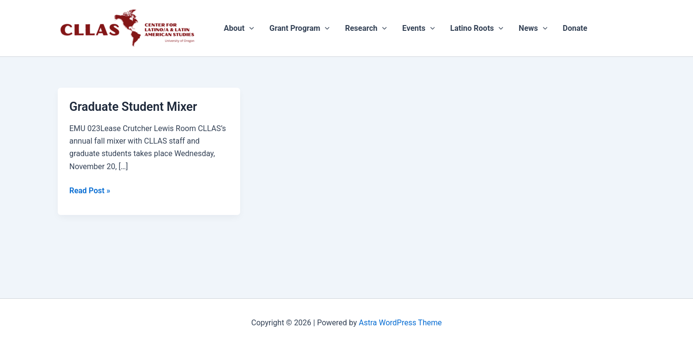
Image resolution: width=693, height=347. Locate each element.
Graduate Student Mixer (133, 107)
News (533, 28)
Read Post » (89, 190)
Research (366, 28)
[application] (249, 28)
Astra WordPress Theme (400, 322)
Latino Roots (476, 28)
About (239, 28)
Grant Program (300, 28)
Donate (575, 28)
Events (418, 28)
